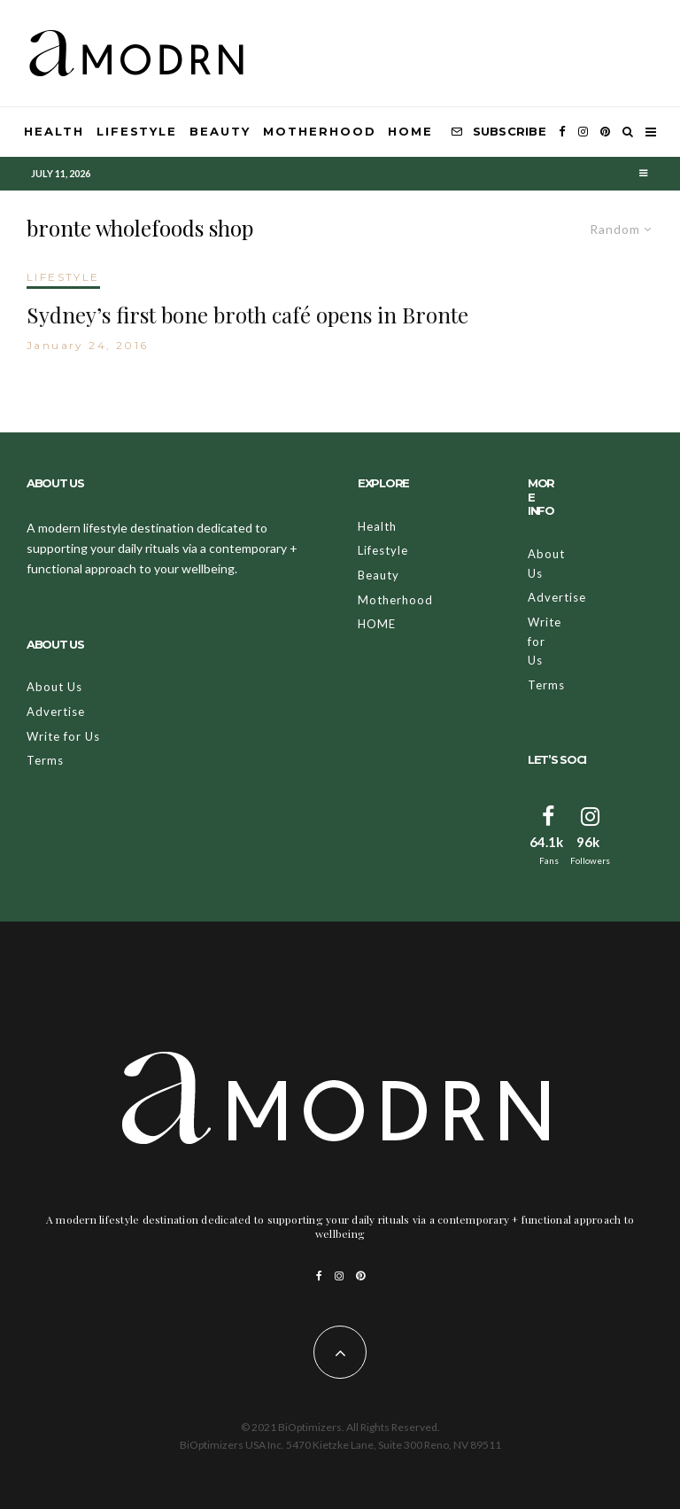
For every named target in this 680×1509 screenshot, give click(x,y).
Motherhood (319, 131)
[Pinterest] (605, 132)
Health (54, 131)
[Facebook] (562, 132)
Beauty (220, 131)
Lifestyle (137, 131)
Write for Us (63, 736)
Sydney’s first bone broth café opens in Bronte (247, 315)
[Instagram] (583, 132)
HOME (410, 131)
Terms (45, 760)
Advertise (56, 711)
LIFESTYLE (63, 277)
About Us (54, 687)
